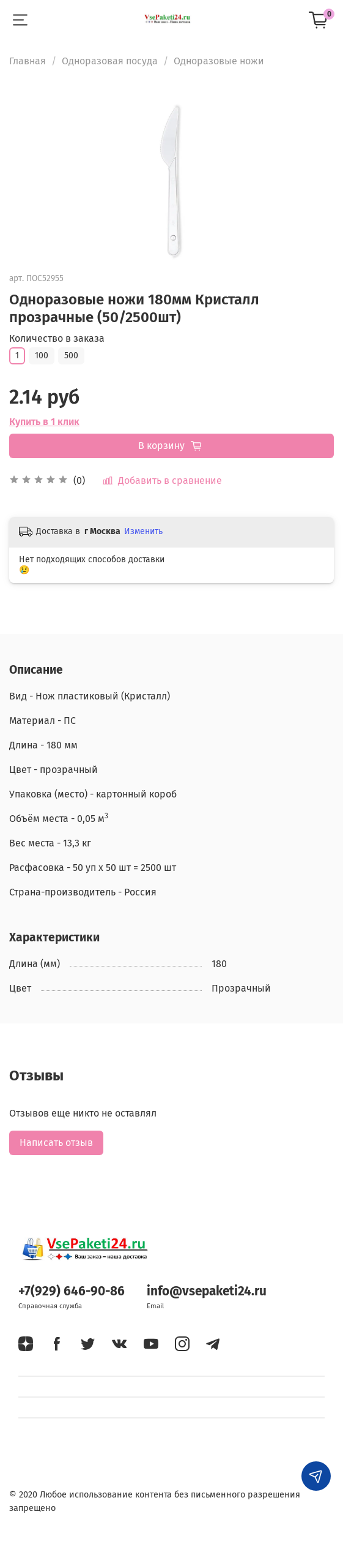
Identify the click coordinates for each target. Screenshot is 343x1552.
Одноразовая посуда (110, 61)
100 (41, 355)
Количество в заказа (57, 338)
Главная (27, 61)
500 (71, 355)
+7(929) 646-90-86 (71, 1291)
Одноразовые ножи (219, 61)
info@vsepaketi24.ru (207, 1291)
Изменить (143, 531)
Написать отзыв (56, 1142)
